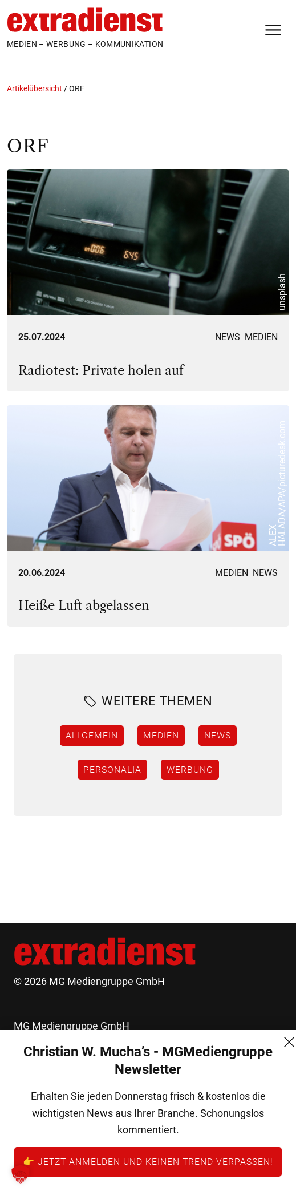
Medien (261, 337)
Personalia (112, 769)
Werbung (190, 769)
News (227, 337)
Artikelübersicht (34, 88)
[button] (20, 1174)
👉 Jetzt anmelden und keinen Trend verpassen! (148, 1161)
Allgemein (92, 735)
